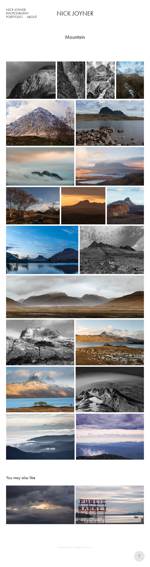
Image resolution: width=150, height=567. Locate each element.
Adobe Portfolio (82, 547)
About (32, 17)
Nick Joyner (75, 13)
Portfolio (14, 17)
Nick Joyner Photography (17, 11)
